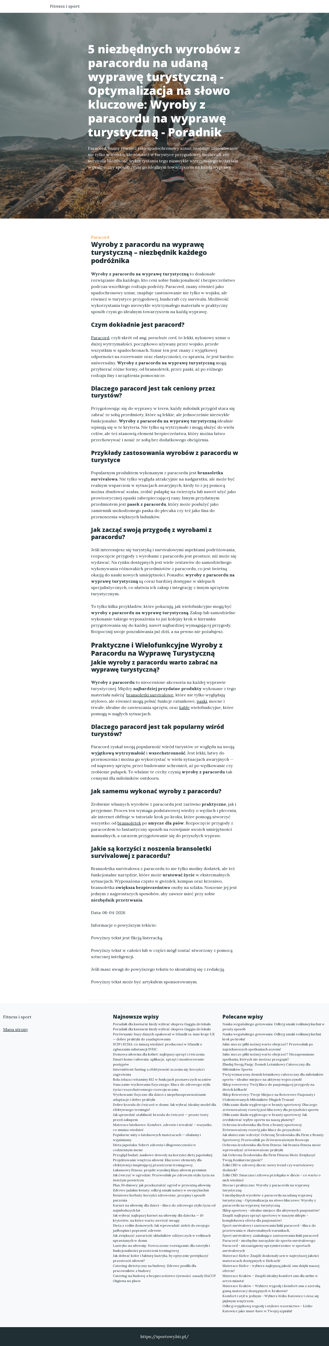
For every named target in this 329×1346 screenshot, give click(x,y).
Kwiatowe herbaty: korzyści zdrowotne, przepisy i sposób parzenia (159, 1197)
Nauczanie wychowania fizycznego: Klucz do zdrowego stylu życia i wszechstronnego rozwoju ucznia (161, 1087)
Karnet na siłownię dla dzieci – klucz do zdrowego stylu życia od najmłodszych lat (164, 1207)
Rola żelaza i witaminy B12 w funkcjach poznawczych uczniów (162, 1079)
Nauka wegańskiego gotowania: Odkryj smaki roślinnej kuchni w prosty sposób (273, 1026)
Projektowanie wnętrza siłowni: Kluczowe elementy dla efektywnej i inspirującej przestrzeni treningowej (157, 1162)
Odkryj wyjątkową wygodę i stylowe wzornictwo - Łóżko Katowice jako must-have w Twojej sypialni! (267, 1308)
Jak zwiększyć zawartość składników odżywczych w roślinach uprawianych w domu (162, 1238)
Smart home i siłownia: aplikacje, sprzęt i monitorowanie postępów (158, 1061)
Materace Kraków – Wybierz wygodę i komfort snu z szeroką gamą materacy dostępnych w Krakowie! (271, 1288)
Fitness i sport (67, 7)
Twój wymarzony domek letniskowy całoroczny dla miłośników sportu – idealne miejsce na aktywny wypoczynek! (273, 1076)
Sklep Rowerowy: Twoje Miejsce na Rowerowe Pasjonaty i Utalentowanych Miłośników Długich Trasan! (268, 1097)
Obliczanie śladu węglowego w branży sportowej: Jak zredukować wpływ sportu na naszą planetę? (264, 1117)
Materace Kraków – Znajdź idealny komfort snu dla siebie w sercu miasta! (270, 1278)
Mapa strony (15, 1029)
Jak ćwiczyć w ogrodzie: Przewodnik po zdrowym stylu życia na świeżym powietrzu (163, 1177)
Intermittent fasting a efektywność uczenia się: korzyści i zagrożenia (159, 1071)
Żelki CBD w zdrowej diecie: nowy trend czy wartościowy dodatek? (268, 1167)
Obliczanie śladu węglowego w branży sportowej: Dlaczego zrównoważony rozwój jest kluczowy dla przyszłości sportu (270, 1107)
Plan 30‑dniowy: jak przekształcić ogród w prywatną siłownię (162, 1185)
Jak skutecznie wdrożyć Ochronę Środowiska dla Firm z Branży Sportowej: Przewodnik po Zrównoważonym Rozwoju (273, 1137)
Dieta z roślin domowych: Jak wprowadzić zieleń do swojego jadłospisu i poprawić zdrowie (161, 1228)
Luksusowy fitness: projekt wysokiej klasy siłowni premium (159, 1170)
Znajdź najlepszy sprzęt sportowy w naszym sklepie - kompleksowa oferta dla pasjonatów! (265, 1217)
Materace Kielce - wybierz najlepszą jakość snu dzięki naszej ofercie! (270, 1268)
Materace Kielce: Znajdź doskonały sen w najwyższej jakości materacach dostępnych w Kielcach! (270, 1258)
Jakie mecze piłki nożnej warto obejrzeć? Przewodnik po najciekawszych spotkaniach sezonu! (267, 1046)
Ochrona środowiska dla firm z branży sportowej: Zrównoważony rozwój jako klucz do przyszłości (262, 1127)
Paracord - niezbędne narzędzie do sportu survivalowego (268, 1240)
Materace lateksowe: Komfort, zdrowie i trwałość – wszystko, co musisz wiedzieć (162, 1127)
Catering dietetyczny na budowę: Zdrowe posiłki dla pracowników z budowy (154, 1268)
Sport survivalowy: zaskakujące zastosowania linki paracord (270, 1235)
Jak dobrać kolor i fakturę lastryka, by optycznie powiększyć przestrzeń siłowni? (161, 1258)
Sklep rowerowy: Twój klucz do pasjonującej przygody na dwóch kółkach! (268, 1087)
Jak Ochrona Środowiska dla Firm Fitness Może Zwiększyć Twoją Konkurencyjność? (269, 1157)
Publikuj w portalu (214, 7)
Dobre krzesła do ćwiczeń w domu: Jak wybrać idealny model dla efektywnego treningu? (164, 1107)
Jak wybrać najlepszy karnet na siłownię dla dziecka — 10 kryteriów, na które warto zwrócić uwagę (158, 1217)
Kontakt (269, 7)
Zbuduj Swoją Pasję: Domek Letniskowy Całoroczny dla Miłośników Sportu (266, 1066)
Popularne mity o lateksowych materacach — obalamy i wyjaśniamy (157, 1137)
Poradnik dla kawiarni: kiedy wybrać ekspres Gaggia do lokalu (162, 1024)
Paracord (100, 237)
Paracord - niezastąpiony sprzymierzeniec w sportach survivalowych (266, 1248)
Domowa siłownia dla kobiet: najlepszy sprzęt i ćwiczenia (159, 1054)
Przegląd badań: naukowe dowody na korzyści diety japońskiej (162, 1155)
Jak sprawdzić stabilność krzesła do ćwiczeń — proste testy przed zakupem (160, 1117)
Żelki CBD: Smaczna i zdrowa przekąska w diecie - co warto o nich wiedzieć (271, 1177)
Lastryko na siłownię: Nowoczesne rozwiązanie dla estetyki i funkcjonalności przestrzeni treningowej (161, 1248)
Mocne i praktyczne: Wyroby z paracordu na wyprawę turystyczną (265, 1187)
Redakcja (246, 7)
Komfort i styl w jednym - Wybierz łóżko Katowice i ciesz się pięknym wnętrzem (270, 1298)
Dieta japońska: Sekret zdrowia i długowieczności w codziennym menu (154, 1147)
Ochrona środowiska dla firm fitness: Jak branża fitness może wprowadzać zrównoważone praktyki (271, 1147)
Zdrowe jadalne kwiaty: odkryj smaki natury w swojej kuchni (161, 1190)
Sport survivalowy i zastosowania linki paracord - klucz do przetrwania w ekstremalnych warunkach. (269, 1228)
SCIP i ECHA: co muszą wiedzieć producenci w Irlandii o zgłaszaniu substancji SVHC (157, 1046)
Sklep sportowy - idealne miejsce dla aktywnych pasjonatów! (271, 1210)
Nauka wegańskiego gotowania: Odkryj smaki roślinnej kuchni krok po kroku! (271, 1036)
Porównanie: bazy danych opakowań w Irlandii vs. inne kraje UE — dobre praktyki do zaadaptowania (164, 1036)
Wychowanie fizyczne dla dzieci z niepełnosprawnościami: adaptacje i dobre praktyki (159, 1097)
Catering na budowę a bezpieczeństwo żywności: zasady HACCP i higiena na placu (164, 1278)
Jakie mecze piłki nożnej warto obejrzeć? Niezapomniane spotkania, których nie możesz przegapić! (268, 1056)
